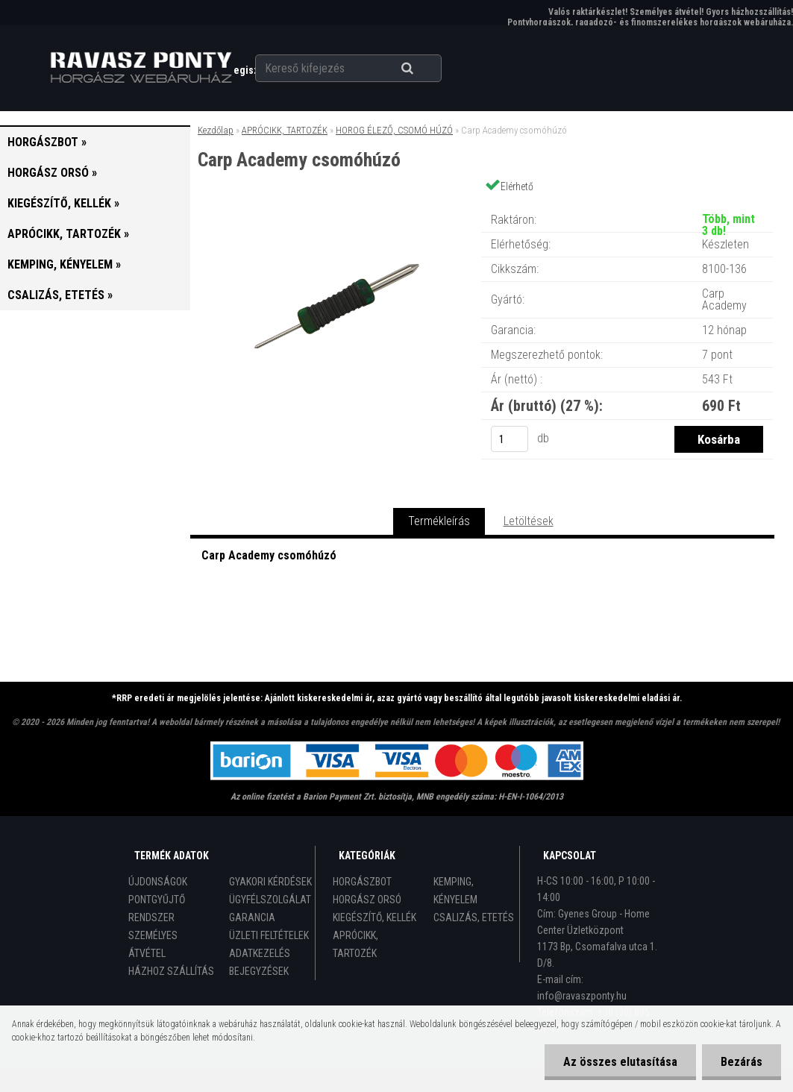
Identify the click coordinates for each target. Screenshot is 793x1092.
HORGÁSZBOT (362, 882)
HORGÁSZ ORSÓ (367, 900)
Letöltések (529, 521)
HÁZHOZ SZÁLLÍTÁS (171, 971)
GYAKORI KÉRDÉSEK (270, 882)
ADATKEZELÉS (259, 953)
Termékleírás (439, 521)
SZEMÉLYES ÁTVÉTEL (153, 944)
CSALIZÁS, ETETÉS (473, 917)
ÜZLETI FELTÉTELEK (269, 935)
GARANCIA (252, 917)
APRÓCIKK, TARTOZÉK (284, 130)
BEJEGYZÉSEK (259, 971)
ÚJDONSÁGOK (157, 882)
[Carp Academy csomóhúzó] (335, 205)
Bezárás (741, 1062)
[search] (426, 68)
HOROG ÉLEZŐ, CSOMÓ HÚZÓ (394, 130)
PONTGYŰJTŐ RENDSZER (156, 908)
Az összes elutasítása (620, 1062)
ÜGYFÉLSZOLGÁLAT (270, 900)
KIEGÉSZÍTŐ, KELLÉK (374, 917)
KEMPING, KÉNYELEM (455, 891)
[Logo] (141, 68)
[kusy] (509, 439)
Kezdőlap (215, 130)
